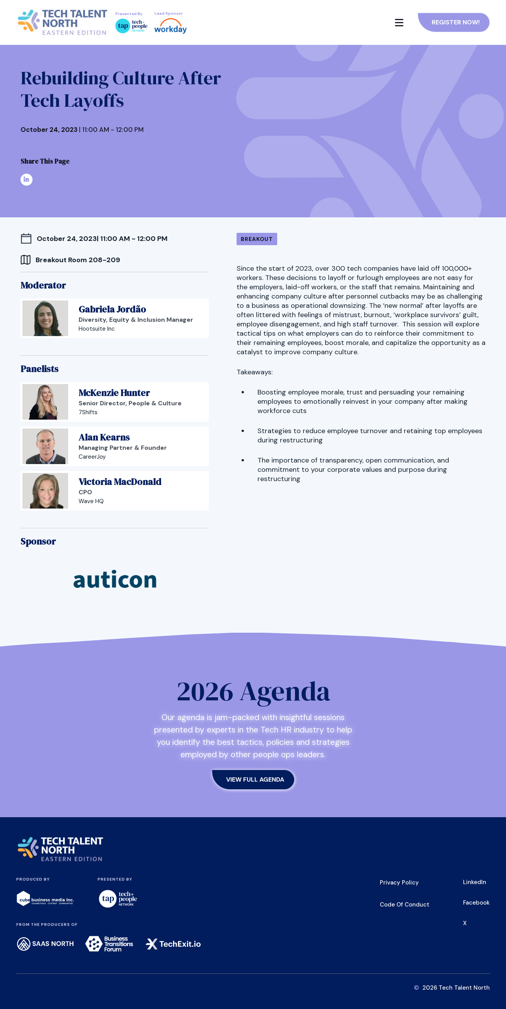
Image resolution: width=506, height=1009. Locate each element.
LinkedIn (474, 882)
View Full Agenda (255, 779)
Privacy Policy (399, 882)
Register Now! (456, 22)
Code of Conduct (404, 904)
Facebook (476, 903)
